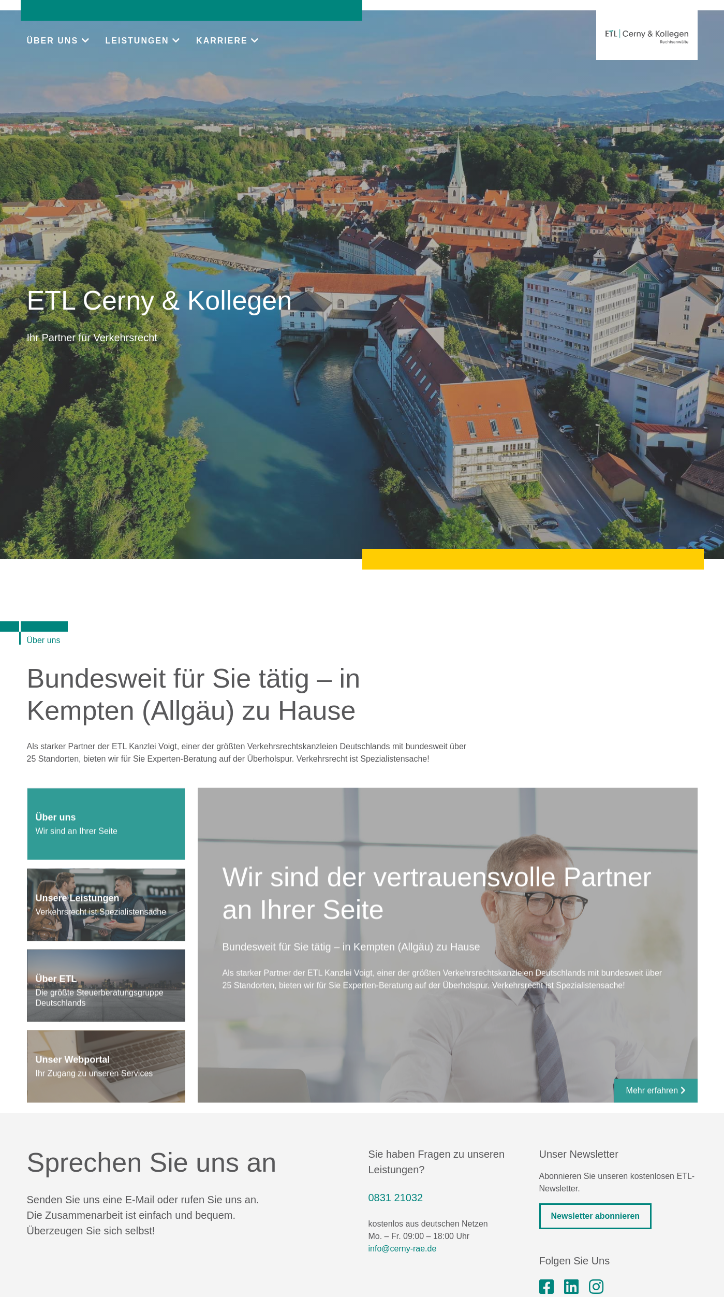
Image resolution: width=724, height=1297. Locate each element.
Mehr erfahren (656, 1117)
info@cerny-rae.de (402, 1248)
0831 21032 (395, 1197)
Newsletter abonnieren (595, 1216)
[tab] (106, 851)
